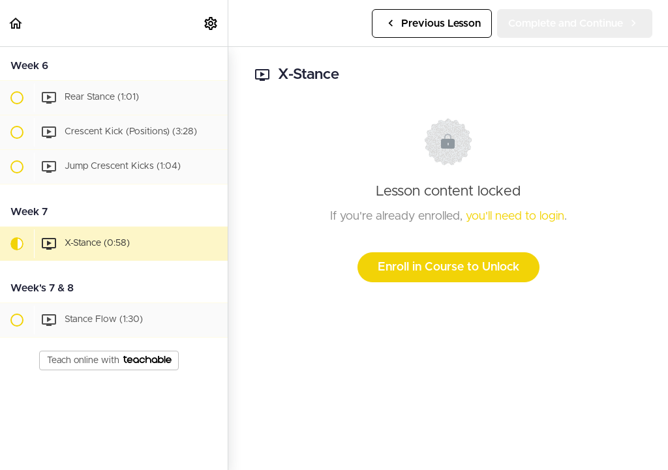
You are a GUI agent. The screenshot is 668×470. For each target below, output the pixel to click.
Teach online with (109, 360)
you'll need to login (515, 216)
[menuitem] (211, 23)
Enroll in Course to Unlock (448, 267)
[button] (16, 23)
